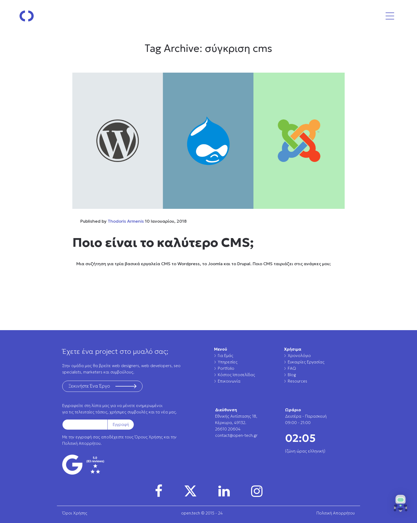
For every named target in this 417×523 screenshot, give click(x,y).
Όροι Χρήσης (74, 513)
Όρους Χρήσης (149, 436)
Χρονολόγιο (299, 355)
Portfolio (226, 368)
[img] (158, 491)
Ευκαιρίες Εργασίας (306, 361)
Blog (292, 374)
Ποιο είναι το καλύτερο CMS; (163, 242)
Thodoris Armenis (126, 221)
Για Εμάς (225, 355)
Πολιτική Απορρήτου (81, 443)
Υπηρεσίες (227, 361)
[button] (400, 505)
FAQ (292, 368)
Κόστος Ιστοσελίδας (236, 374)
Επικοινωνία (229, 381)
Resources (297, 381)
